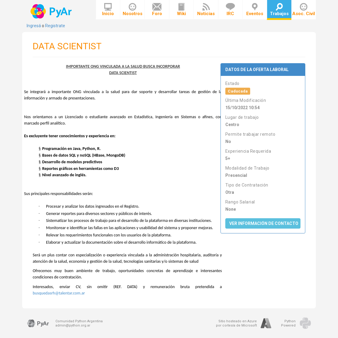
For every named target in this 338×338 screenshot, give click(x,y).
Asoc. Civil (303, 9)
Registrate (55, 25)
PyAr (51, 11)
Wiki (181, 9)
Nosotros (132, 9)
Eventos (254, 9)
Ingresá (34, 25)
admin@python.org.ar (72, 325)
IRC (230, 9)
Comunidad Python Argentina (79, 321)
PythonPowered (288, 323)
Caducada (238, 91)
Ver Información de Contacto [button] (263, 223)
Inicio (108, 9)
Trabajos (279, 9)
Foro (157, 9)
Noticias (206, 9)
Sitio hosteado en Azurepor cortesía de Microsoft (236, 323)
